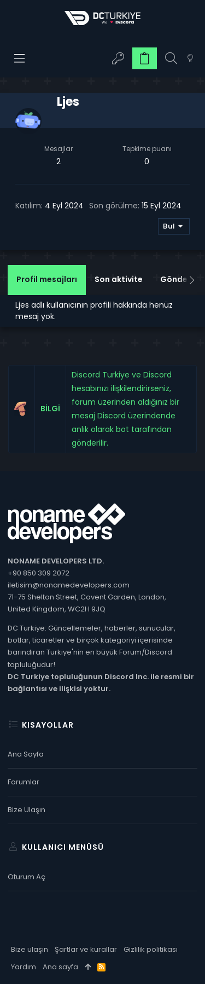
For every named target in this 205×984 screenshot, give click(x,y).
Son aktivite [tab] (119, 279)
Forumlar (23, 782)
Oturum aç (26, 877)
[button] (20, 58)
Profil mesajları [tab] (46, 279)
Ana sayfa (26, 754)
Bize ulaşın (26, 810)
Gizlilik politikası (151, 949)
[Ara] (171, 58)
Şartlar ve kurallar (86, 949)
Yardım (23, 967)
